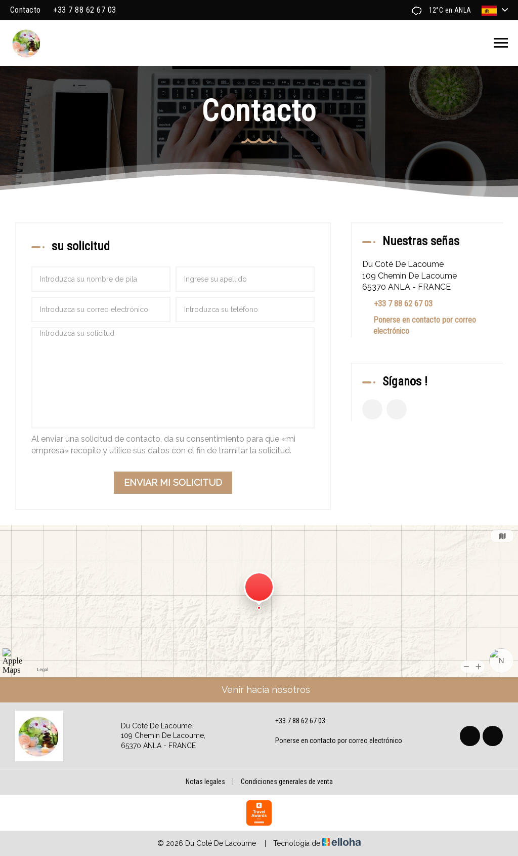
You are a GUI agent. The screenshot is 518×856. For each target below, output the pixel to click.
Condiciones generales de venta (287, 781)
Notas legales (205, 781)
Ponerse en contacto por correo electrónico (424, 325)
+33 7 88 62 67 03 (294, 721)
